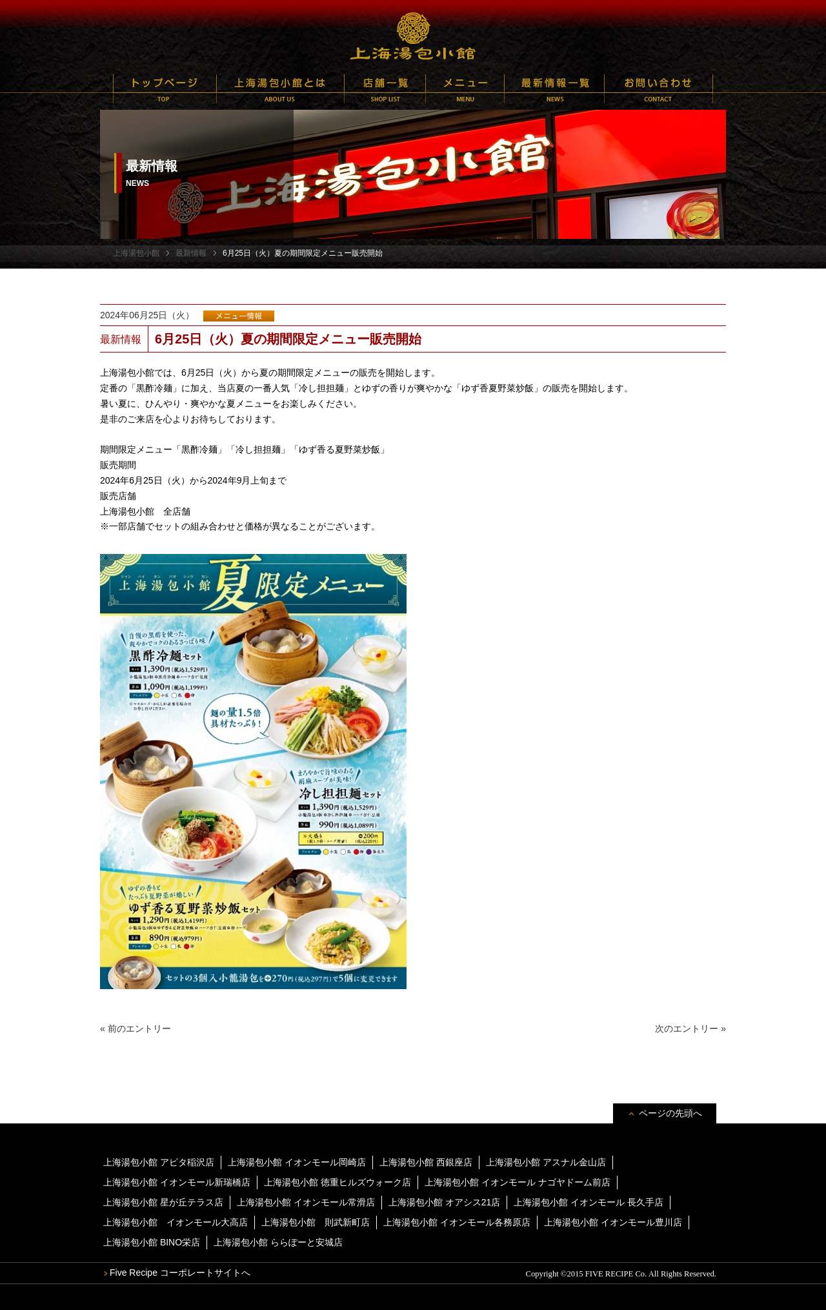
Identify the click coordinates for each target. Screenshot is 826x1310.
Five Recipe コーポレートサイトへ (180, 1272)
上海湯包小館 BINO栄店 (151, 1242)
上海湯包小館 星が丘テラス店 (163, 1202)
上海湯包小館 (413, 35)
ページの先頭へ (670, 1113)
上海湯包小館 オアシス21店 (444, 1202)
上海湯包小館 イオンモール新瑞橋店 (176, 1182)
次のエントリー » (690, 1028)
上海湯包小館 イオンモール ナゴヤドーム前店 (517, 1182)
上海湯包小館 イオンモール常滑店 (306, 1202)
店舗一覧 (385, 88)
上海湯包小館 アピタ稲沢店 (158, 1162)
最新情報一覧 (554, 88)
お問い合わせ (658, 88)
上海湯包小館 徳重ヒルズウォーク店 (337, 1182)
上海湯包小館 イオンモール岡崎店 (297, 1162)
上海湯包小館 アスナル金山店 (546, 1162)
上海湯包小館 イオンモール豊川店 (613, 1222)
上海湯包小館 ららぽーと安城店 (278, 1242)
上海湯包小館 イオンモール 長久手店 (588, 1202)
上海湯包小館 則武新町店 (315, 1222)
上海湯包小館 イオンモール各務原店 (456, 1222)
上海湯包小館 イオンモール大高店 (175, 1222)
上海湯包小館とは (280, 88)
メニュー (465, 88)
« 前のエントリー (135, 1028)
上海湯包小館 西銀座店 (425, 1162)
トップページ (165, 88)
